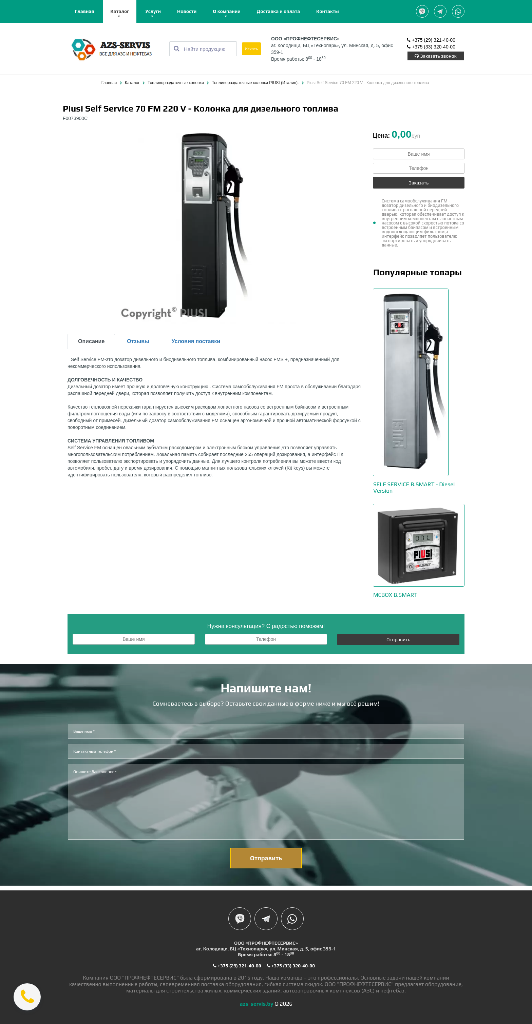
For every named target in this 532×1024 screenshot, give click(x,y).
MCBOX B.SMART (396, 594)
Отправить (398, 639)
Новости (186, 11)
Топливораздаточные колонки (176, 83)
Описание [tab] (91, 341)
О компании (227, 11)
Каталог (119, 11)
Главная (84, 11)
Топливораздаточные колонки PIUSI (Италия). (256, 83)
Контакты (327, 11)
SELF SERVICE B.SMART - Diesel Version (416, 487)
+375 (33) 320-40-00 (431, 47)
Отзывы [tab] (138, 341)
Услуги (153, 11)
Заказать (419, 183)
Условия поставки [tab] (196, 341)
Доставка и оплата (278, 11)
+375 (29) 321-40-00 (431, 40)
